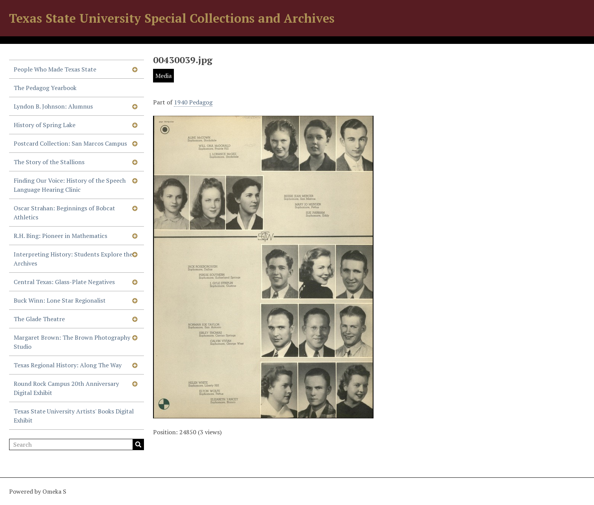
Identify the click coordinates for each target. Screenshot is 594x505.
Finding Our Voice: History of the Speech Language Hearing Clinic (70, 185)
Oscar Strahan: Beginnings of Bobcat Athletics (64, 212)
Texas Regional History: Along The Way (68, 365)
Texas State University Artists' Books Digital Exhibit (74, 415)
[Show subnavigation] (135, 69)
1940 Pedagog (193, 102)
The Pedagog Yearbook (45, 88)
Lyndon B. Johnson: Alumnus (53, 106)
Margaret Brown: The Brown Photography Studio (72, 342)
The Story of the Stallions (49, 162)
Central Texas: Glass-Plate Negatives (64, 282)
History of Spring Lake (44, 125)
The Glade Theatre (39, 319)
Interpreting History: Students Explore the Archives (73, 258)
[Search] (76, 444)
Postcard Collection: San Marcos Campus (70, 143)
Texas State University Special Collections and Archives (172, 18)
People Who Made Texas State (55, 69)
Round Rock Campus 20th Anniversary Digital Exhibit (66, 388)
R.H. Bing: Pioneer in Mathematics (60, 236)
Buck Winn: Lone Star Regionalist (60, 300)
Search (138, 444)
